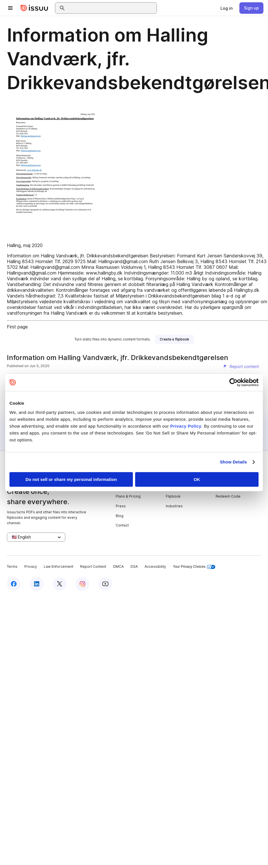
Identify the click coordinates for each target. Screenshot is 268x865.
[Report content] (240, 366)
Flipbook (173, 496)
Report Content (93, 566)
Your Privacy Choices (194, 567)
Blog (119, 516)
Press (121, 506)
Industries (174, 506)
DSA (134, 566)
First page (17, 327)
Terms (12, 566)
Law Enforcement (58, 566)
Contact (122, 525)
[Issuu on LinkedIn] (37, 584)
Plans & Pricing (128, 496)
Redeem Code (228, 496)
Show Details (233, 461)
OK (197, 479)
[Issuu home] (34, 8)
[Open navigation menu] (10, 8)
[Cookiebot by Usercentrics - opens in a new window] (233, 382)
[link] (226, 8)
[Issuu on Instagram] (82, 584)
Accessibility (155, 566)
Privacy (30, 566)
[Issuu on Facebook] (14, 584)
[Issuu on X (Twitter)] (59, 584)
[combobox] (111, 8)
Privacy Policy (186, 426)
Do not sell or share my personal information (71, 479)
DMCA (118, 566)
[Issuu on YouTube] (105, 584)
